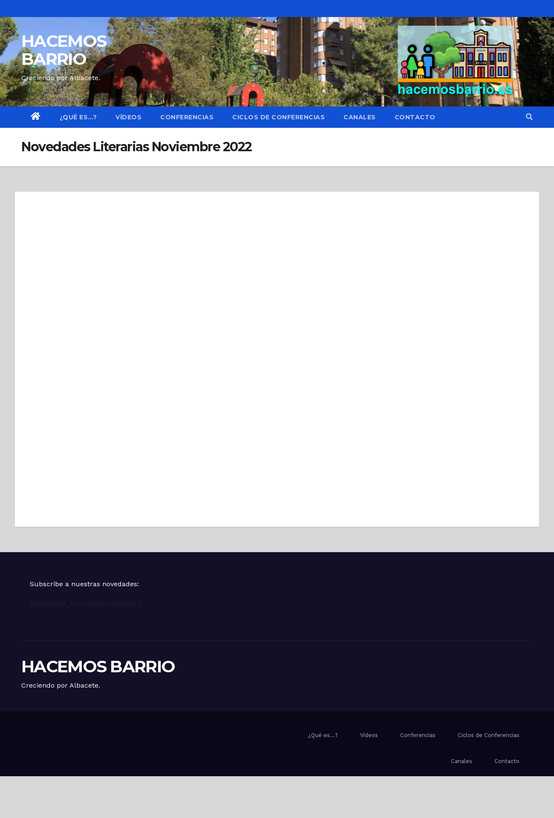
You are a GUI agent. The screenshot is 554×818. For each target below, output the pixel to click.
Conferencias (187, 117)
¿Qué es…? (78, 117)
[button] (529, 117)
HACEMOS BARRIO (63, 50)
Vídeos (128, 117)
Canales (359, 117)
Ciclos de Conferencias (278, 117)
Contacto (415, 117)
